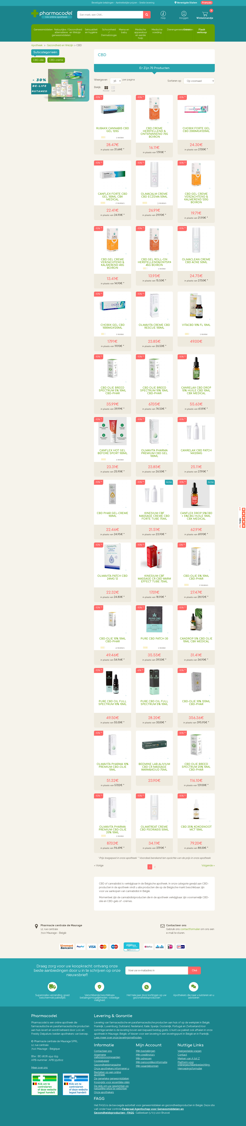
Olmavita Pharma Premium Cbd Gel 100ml (154, 453)
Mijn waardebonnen (147, 1066)
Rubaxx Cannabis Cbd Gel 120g (112, 130)
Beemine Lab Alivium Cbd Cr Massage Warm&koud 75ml (154, 767)
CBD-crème (56, 60)
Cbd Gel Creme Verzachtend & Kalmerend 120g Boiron (196, 198)
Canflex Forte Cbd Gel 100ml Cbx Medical (112, 197)
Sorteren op (174, 81)
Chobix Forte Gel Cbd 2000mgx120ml (196, 130)
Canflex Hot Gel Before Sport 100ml (113, 452)
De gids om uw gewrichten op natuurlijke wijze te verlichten (111, 1087)
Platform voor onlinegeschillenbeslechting (194, 1063)
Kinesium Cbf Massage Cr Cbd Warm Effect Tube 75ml (154, 579)
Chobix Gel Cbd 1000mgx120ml (113, 326)
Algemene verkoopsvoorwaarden (107, 1056)
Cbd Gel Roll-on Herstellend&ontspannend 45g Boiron (154, 262)
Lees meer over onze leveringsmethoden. (118, 1037)
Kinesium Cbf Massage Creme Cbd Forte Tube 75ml (154, 516)
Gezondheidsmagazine (107, 1064)
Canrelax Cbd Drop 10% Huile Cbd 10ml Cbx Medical (196, 390)
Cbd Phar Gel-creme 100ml (112, 514)
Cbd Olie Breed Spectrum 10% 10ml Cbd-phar (154, 390)
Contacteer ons (103, 1051)
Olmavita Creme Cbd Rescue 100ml (154, 326)
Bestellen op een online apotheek (107, 1073)
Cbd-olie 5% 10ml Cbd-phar (196, 577)
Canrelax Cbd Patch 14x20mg (196, 452)
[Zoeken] (147, 14)
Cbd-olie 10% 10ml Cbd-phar (112, 640)
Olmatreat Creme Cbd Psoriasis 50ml (154, 828)
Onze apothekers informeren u (111, 1068)
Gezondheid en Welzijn (60, 45)
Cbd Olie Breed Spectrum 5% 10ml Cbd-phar (112, 390)
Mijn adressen (144, 1058)
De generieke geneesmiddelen (111, 1078)
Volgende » (208, 865)
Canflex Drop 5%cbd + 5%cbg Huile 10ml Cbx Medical (196, 516)
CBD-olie (38, 60)
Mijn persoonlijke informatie (151, 1062)
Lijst (113, 89)
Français (206, 2)
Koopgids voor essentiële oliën (112, 1082)
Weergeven (100, 79)
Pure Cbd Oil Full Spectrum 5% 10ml (154, 703)
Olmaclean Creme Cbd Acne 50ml (196, 261)
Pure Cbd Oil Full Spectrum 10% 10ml (113, 703)
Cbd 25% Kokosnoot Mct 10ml (196, 828)
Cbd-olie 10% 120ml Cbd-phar (196, 703)
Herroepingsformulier (190, 1068)
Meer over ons (39, 1067)
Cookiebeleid (101, 1061)
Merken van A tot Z (189, 1058)
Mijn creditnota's (145, 1054)
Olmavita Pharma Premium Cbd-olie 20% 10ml (112, 829)
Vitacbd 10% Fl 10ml (196, 325)
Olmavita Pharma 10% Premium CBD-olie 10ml (112, 767)
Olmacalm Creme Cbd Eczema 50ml (154, 195)
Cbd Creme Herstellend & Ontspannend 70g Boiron (154, 132)
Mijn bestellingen (145, 1051)
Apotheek (37, 45)
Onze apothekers (104, 1092)
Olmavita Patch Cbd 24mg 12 (112, 577)
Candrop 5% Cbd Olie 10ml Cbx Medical (196, 640)
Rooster (106, 89)
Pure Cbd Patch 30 (154, 638)
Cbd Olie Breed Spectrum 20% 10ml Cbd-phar (196, 767)
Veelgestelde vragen (189, 1051)
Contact (182, 1054)
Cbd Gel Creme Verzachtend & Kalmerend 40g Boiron (112, 263)
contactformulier (190, 929)
